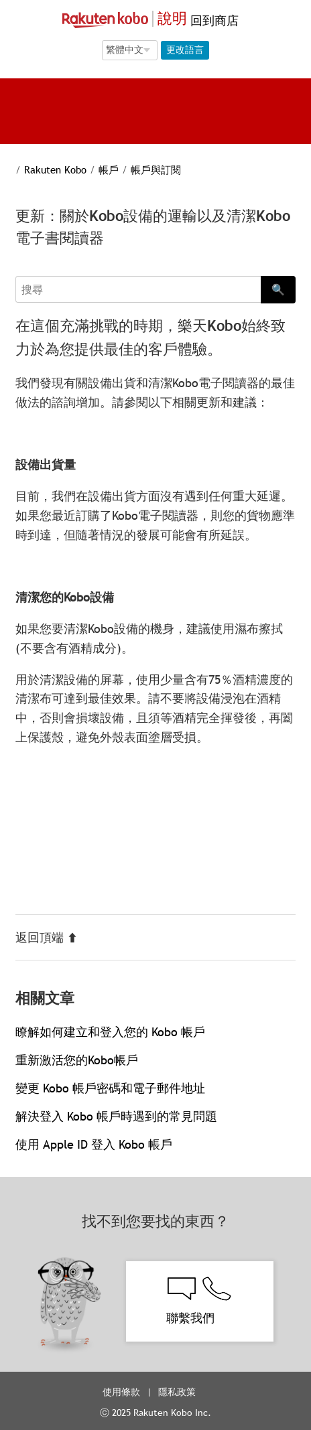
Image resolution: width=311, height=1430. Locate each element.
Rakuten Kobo (55, 169)
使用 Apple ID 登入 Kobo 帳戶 (93, 1144)
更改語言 (185, 50)
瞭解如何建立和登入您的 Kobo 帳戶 (110, 1032)
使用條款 (121, 1392)
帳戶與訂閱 (156, 169)
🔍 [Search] (278, 289)
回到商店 (213, 20)
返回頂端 (46, 937)
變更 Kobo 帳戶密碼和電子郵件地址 (110, 1088)
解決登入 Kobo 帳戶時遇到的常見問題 (116, 1116)
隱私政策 (178, 1392)
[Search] (138, 289)
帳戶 (109, 169)
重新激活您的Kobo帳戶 (76, 1060)
